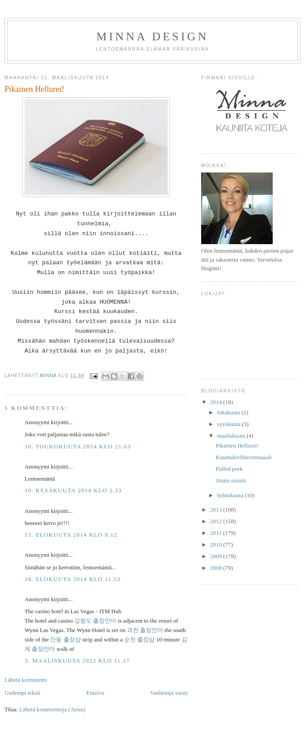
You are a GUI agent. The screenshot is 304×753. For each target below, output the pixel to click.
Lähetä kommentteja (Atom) (52, 709)
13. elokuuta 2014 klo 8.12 (71, 534)
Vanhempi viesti (169, 692)
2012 (216, 521)
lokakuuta (229, 412)
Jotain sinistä (230, 480)
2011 (216, 532)
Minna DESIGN (153, 36)
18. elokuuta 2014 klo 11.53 (73, 579)
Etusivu (95, 692)
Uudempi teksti (22, 692)
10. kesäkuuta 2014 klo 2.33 (73, 490)
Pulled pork (228, 468)
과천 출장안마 (145, 630)
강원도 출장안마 (95, 620)
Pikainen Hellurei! (236, 445)
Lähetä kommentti (25, 679)
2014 (216, 402)
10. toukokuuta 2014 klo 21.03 (78, 446)
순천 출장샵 (139, 639)
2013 (216, 509)
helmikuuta (231, 495)
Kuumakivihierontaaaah (243, 457)
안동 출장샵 (65, 639)
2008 (216, 567)
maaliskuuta (232, 435)
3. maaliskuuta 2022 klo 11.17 (77, 660)
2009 (216, 556)
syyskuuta (229, 424)
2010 (216, 544)
